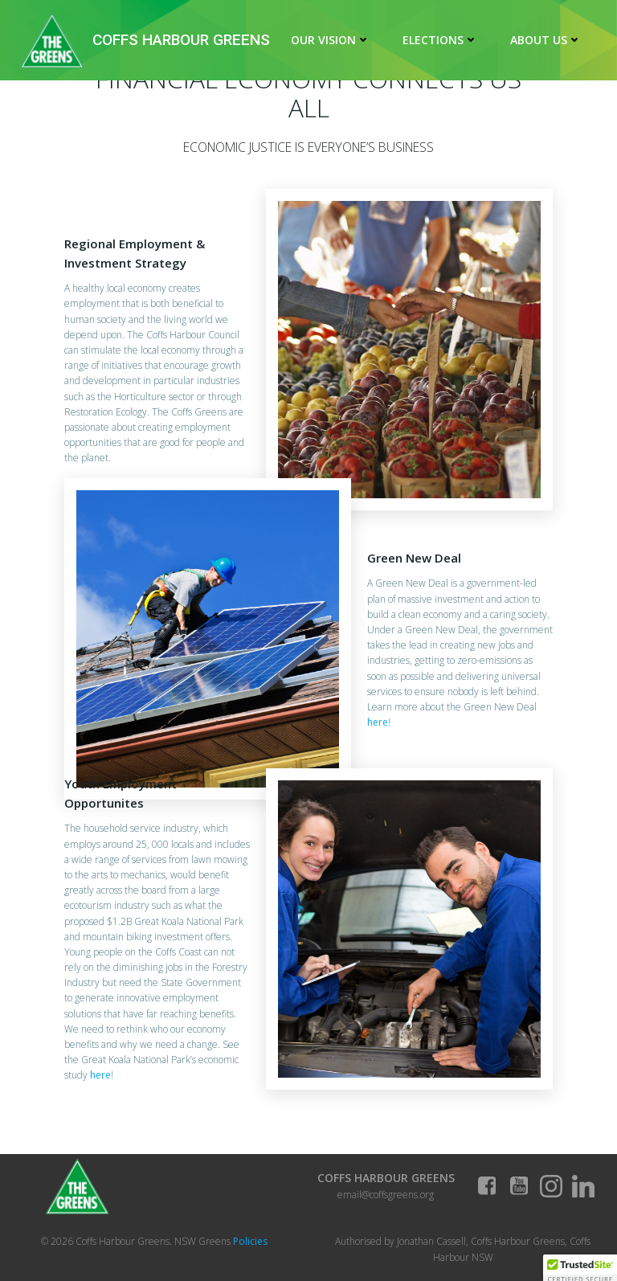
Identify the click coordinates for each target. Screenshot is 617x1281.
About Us (546, 39)
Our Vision (330, 39)
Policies (250, 1241)
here (377, 722)
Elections (440, 39)
